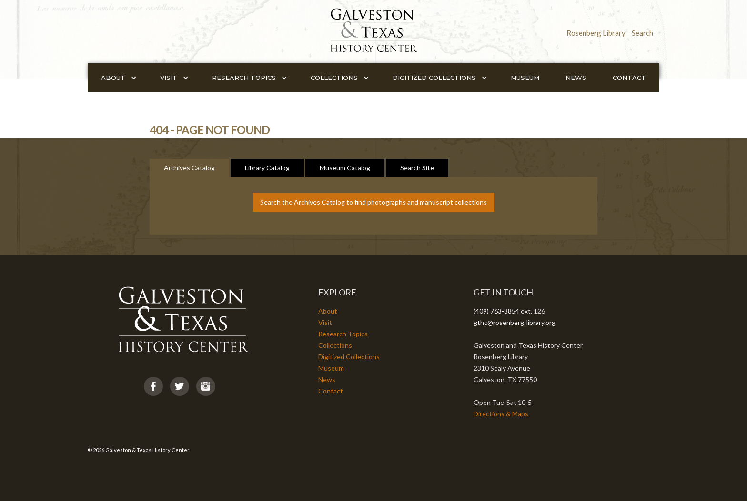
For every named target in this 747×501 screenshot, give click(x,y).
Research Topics (343, 334)
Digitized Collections (349, 357)
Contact (629, 77)
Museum (525, 77)
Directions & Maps (501, 414)
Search (642, 33)
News (575, 77)
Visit (325, 322)
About (327, 311)
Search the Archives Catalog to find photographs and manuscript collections (373, 202)
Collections (335, 345)
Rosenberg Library (596, 33)
